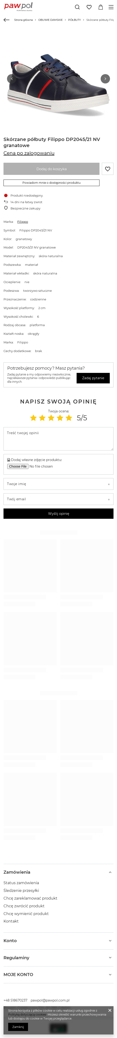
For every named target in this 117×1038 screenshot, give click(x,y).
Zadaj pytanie (93, 378)
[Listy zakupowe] (89, 7)
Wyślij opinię (58, 513)
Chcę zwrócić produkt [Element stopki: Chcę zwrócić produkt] (24, 906)
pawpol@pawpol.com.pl (50, 1000)
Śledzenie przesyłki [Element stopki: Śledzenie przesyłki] (21, 890)
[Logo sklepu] (18, 7)
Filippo (22, 221)
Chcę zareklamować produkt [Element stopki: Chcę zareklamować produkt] (30, 898)
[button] (11, 78)
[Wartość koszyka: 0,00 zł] (100, 7)
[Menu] (111, 7)
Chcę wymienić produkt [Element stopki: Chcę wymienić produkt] (26, 913)
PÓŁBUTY (74, 20)
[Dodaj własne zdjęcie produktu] (43, 466)
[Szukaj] (77, 7)
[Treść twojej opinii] (58, 438)
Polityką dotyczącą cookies (27, 1014)
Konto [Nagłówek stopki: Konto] (10, 940)
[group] (58, 83)
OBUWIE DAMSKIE (50, 20)
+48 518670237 (15, 1000)
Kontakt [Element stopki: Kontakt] (11, 921)
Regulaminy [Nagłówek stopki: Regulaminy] (16, 957)
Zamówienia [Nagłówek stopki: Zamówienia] (17, 872)
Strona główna (23, 20)
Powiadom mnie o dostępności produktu (51, 182)
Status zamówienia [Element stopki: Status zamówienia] (21, 882)
